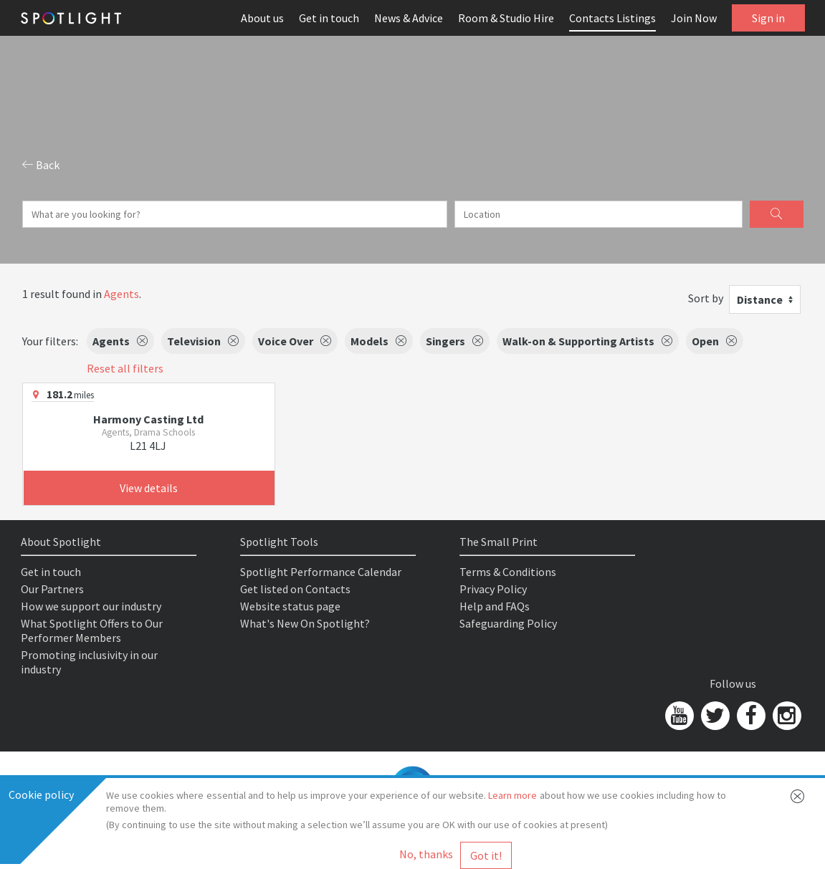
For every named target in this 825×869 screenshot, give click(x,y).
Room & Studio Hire (506, 18)
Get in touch (329, 18)
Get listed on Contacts (295, 589)
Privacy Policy (493, 589)
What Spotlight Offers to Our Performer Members (92, 630)
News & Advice (408, 18)
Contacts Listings (612, 18)
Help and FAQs (494, 606)
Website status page (290, 606)
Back (40, 165)
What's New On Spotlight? (305, 623)
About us (262, 18)
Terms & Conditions (507, 572)
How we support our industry (91, 606)
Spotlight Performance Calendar (320, 572)
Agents (121, 294)
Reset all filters (125, 368)
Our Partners (52, 589)
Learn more (512, 795)
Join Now (694, 18)
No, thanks (426, 854)
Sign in (768, 18)
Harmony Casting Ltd (148, 419)
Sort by (705, 298)
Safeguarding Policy (508, 623)
